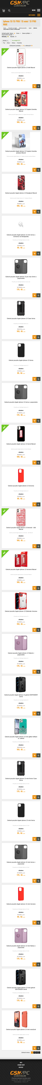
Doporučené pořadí (7, 34)
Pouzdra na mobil (12, 28)
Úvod (4, 28)
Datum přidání (26, 33)
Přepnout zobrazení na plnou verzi (21, 1078)
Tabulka (12, 36)
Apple (30, 28)
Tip (4, 43)
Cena (17, 33)
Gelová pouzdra (22, 28)
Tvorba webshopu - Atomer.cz (21, 1081)
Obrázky (4, 36)
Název (11, 33)
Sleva (13, 43)
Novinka (19, 43)
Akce (8, 43)
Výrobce (5, 40)
